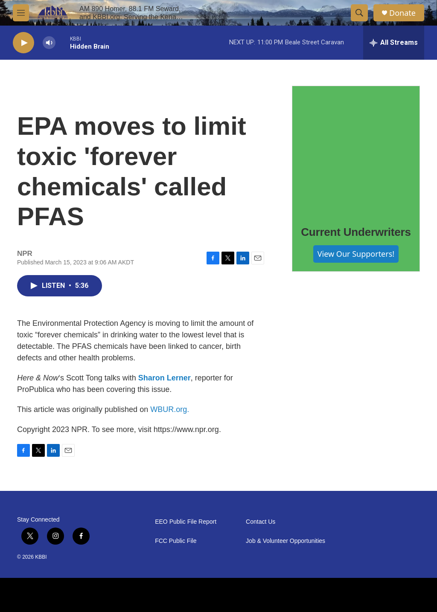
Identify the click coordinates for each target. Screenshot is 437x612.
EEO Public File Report (185, 522)
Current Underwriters (356, 232)
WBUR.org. (169, 409)
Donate (402, 13)
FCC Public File (175, 541)
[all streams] (393, 43)
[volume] (49, 42)
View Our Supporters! (356, 254)
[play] (23, 43)
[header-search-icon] (359, 12)
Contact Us (260, 522)
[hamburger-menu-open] (21, 12)
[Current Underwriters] (356, 149)
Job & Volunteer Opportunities (285, 541)
